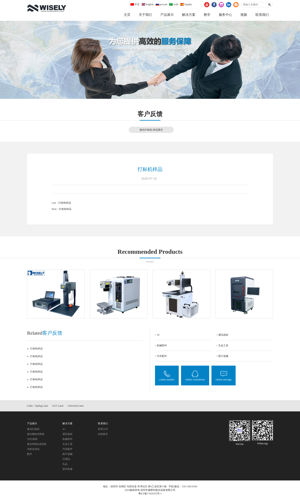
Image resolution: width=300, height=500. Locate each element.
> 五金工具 (222, 345)
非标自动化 (33, 449)
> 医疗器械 (222, 356)
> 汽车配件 (161, 356)
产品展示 (167, 14)
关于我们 (145, 14)
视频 (243, 14)
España (186, 4)
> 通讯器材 (222, 334)
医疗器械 (67, 454)
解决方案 (188, 14)
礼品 (65, 464)
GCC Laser (58, 405)
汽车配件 (67, 449)
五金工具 (67, 444)
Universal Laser (76, 405)
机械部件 (67, 439)
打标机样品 (65, 202)
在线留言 (103, 434)
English (148, 4)
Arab (173, 4)
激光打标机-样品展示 (151, 129)
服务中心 (225, 14)
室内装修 (67, 469)
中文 (135, 4)
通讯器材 (67, 434)
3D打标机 (32, 439)
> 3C (157, 334)
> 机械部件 (161, 345)
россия (161, 4)
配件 (29, 454)
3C (63, 429)
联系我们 (262, 14)
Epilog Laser (41, 405)
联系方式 (103, 429)
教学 (207, 14)
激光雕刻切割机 (36, 434)
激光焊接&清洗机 (36, 444)
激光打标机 (33, 429)
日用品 (66, 459)
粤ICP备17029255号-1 (150, 493)
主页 (127, 14)
